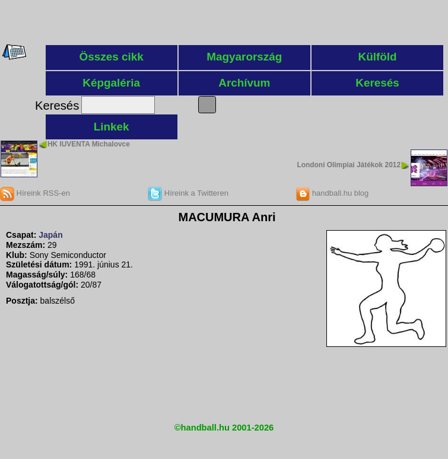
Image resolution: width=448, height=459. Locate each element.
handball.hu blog (332, 193)
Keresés (377, 82)
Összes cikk (112, 56)
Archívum (244, 82)
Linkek (111, 126)
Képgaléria (111, 82)
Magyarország (244, 56)
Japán (50, 235)
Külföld (377, 56)
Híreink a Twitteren (188, 193)
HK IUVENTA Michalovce (88, 144)
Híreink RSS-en (35, 193)
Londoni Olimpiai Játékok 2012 (349, 165)
